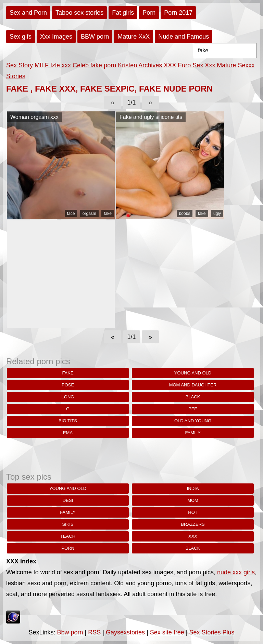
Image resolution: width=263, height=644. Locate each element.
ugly (217, 213)
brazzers (192, 524)
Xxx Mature (220, 65)
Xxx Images (56, 36)
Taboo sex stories (79, 12)
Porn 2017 (178, 12)
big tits (68, 420)
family (192, 432)
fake (108, 213)
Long (68, 396)
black (193, 396)
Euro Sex (190, 65)
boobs (184, 213)
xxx (192, 536)
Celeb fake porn (94, 65)
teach (67, 536)
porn (67, 548)
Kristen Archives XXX (147, 65)
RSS (94, 632)
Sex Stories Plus (211, 632)
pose (68, 384)
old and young (192, 420)
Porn (148, 12)
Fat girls (123, 12)
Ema (68, 432)
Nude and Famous (183, 36)
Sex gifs (21, 36)
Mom (192, 500)
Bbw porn (70, 632)
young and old (192, 372)
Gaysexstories (125, 632)
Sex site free (167, 632)
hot (192, 512)
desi (68, 500)
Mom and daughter (193, 384)
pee (192, 408)
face (71, 213)
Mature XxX (133, 36)
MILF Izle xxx (53, 65)
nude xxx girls (236, 572)
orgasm (89, 213)
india (193, 488)
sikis (67, 524)
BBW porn (95, 36)
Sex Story (19, 65)
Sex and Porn (28, 12)
